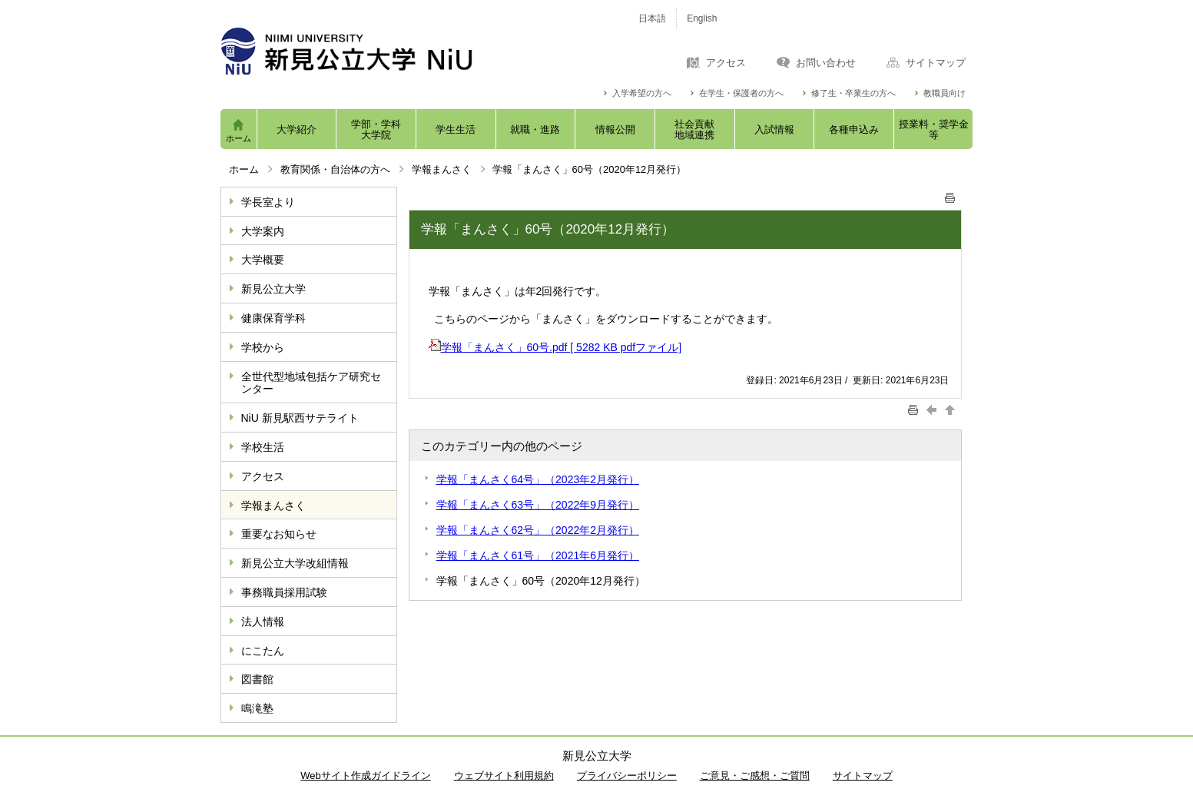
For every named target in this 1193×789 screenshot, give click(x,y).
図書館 (257, 679)
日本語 (652, 18)
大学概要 (262, 260)
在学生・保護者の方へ (741, 93)
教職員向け (944, 93)
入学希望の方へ (641, 93)
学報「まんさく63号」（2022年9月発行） (538, 505)
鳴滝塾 (257, 708)
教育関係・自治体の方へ (335, 169)
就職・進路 (535, 129)
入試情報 (774, 129)
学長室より (268, 202)
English (702, 18)
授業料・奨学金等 (934, 129)
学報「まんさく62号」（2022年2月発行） (538, 530)
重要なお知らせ (278, 534)
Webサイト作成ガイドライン (365, 775)
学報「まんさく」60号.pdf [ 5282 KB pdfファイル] (555, 347)
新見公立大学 (273, 289)
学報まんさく (442, 169)
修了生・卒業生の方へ (853, 93)
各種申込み (854, 129)
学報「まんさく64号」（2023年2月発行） (538, 479)
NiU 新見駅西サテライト (300, 418)
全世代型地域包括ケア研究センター (311, 383)
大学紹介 (296, 129)
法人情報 (262, 621)
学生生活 (456, 129)
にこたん (262, 651)
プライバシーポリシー (627, 775)
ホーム (238, 138)
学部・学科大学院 (376, 129)
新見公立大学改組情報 (295, 563)
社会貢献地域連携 (694, 129)
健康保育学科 (273, 318)
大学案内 (262, 231)
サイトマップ (936, 63)
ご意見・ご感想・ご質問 (755, 775)
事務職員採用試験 (284, 592)
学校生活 (262, 447)
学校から (262, 347)
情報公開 (615, 129)
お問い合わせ (826, 63)
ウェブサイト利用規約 (504, 775)
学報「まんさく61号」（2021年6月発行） (538, 555)
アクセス (726, 63)
